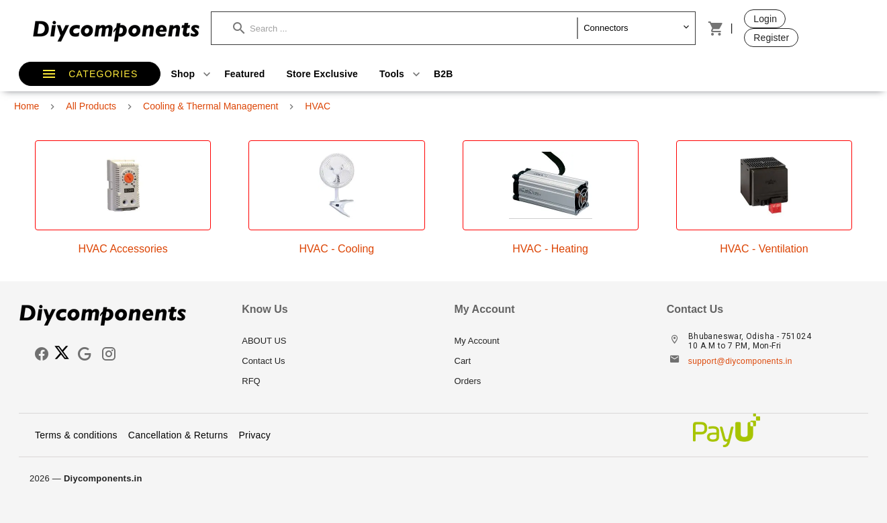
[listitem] (337, 341)
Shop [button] (192, 73)
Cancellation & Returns (178, 435)
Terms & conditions (76, 435)
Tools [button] (401, 73)
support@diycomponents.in (740, 361)
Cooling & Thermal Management (210, 106)
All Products (91, 106)
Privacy (254, 435)
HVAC (317, 106)
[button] (405, 28)
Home (26, 106)
